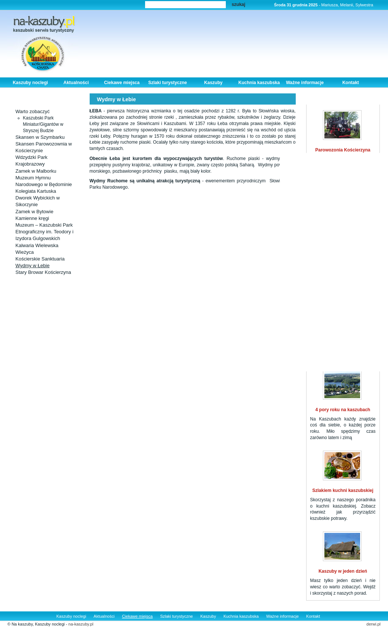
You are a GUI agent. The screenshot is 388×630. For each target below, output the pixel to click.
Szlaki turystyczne (167, 82)
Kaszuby (213, 82)
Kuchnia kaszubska (259, 82)
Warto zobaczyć (33, 111)
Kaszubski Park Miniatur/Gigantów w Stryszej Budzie (43, 124)
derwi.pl (373, 624)
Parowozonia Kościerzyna (342, 150)
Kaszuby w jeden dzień (342, 571)
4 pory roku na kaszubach (342, 409)
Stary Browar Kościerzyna (43, 272)
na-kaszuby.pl (80, 624)
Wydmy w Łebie (33, 265)
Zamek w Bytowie (35, 211)
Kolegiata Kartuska (36, 191)
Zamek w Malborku (36, 171)
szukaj (239, 4)
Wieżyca (25, 252)
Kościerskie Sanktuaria (40, 259)
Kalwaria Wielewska (37, 245)
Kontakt (350, 82)
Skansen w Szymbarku (40, 137)
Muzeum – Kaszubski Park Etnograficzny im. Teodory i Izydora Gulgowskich (45, 231)
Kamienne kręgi (32, 218)
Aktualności (76, 82)
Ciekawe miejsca (122, 82)
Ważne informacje (305, 82)
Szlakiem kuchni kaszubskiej (342, 490)
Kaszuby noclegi (30, 82)
